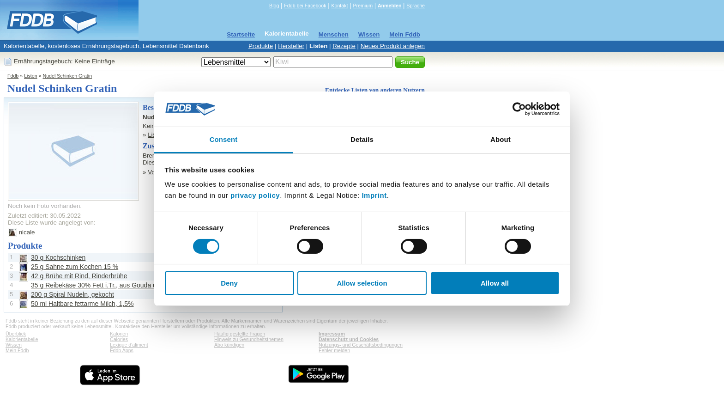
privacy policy (255, 195)
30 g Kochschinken (58, 257)
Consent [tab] (224, 139)
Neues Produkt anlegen (393, 46)
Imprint (374, 195)
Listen (318, 46)
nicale (27, 232)
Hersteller (291, 46)
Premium (363, 5)
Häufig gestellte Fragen (239, 333)
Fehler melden (334, 350)
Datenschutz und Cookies (349, 339)
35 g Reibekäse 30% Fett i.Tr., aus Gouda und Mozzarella (114, 285)
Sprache (415, 5)
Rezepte (344, 46)
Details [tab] (362, 139)
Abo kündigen (229, 345)
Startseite (241, 34)
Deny (229, 283)
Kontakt (339, 5)
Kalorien (119, 333)
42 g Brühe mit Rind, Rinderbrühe (79, 276)
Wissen (369, 34)
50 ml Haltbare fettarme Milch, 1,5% (82, 303)
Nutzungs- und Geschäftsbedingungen (361, 345)
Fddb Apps (121, 350)
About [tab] (500, 139)
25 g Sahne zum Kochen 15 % (74, 266)
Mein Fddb (404, 34)
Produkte (260, 46)
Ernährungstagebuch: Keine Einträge (64, 61)
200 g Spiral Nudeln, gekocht (72, 294)
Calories (119, 339)
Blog (274, 5)
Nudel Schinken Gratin (67, 76)
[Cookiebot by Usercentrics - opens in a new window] (519, 109)
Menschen (334, 34)
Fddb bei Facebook (305, 5)
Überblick (16, 333)
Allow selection (362, 283)
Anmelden (390, 5)
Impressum (332, 333)
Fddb (12, 76)
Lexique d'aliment (129, 345)
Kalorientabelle (287, 33)
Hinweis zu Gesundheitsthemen (249, 339)
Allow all (495, 283)
